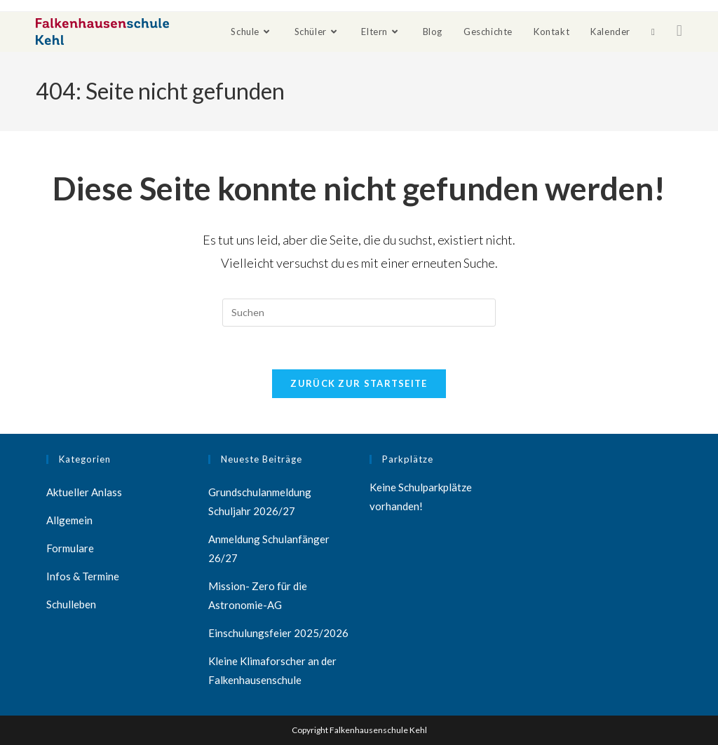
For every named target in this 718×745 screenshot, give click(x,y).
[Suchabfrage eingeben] (359, 313)
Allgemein (69, 520)
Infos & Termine (82, 576)
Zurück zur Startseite (358, 383)
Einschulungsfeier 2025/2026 (278, 633)
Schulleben (71, 604)
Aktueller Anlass (84, 492)
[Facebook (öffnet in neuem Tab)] (679, 30)
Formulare (70, 548)
